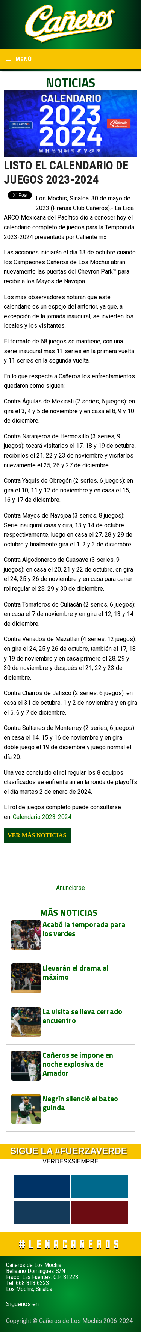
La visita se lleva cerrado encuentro (82, 1015)
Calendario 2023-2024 (42, 816)
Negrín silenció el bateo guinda (80, 1103)
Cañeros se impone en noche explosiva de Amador (77, 1064)
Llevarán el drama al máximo (75, 972)
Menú (19, 58)
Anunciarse (70, 887)
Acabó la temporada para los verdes (84, 928)
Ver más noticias (37, 835)
